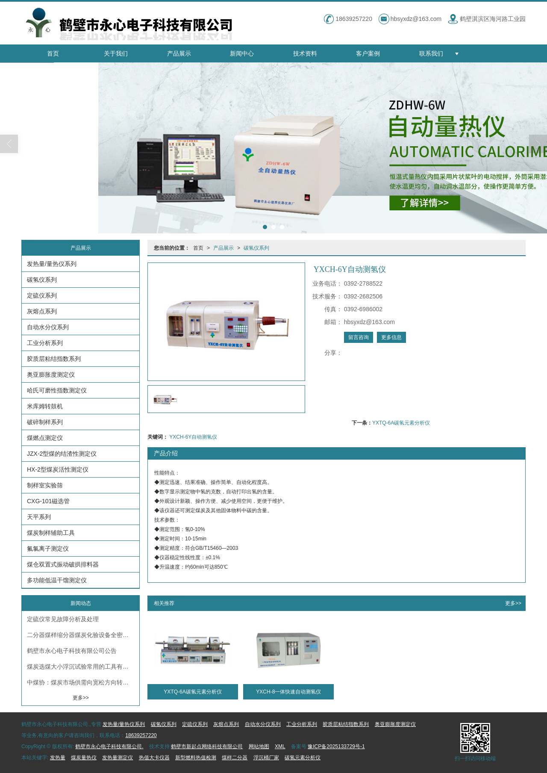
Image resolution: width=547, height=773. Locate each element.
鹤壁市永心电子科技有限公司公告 (72, 650)
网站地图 (259, 746)
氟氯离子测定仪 (48, 548)
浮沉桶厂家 (266, 758)
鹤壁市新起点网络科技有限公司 (207, 746)
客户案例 (368, 53)
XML (280, 746)
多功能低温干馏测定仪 (57, 580)
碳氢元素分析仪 (303, 758)
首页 (53, 53)
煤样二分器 (234, 758)
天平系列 (39, 516)
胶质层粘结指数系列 (54, 358)
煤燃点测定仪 (45, 437)
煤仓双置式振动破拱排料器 (63, 564)
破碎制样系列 (45, 422)
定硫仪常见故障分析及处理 (63, 619)
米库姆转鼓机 (45, 406)
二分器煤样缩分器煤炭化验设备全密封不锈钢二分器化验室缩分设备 (83, 634)
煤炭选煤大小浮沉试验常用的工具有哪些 (81, 666)
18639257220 (140, 735)
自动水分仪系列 (48, 327)
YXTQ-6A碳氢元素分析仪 (401, 423)
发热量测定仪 (117, 758)
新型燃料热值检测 (195, 758)
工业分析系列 (45, 342)
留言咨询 (358, 337)
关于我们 (116, 53)
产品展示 (179, 53)
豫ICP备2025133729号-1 (336, 746)
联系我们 (431, 53)
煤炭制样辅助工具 (51, 532)
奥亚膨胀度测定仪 (51, 374)
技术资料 (305, 53)
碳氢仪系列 (256, 248)
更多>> (513, 603)
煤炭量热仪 (84, 758)
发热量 (57, 758)
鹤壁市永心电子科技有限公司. (109, 746)
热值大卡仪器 (154, 758)
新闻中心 (242, 53)
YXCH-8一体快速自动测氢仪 (288, 692)
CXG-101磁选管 (48, 501)
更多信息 (391, 337)
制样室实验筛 (45, 485)
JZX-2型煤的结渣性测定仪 (62, 453)
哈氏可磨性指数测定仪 (57, 390)
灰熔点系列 (42, 311)
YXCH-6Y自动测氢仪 (193, 437)
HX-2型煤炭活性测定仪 (57, 469)
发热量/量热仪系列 (51, 263)
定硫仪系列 (42, 295)
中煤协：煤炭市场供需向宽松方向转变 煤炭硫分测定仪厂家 (83, 682)
